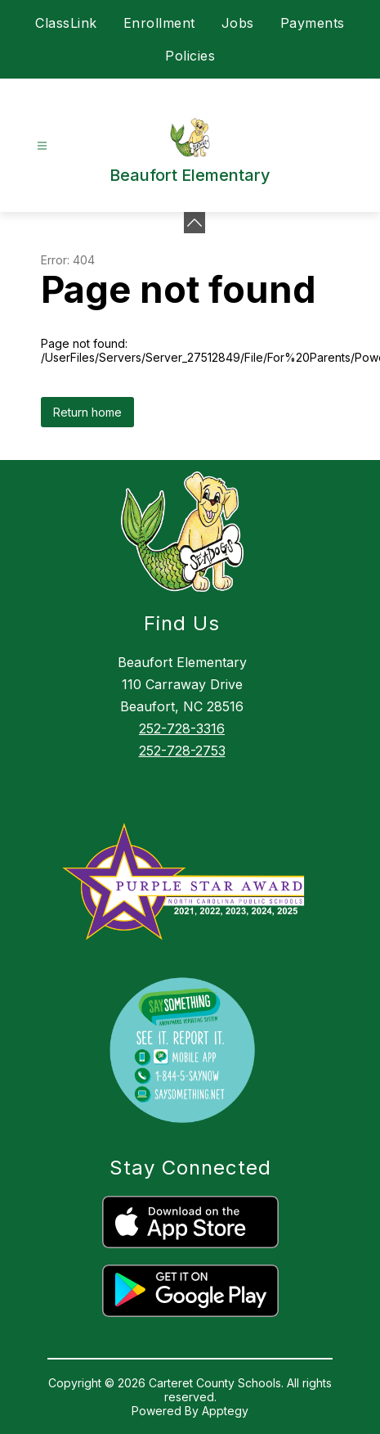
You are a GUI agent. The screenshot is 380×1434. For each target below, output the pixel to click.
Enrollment (159, 23)
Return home (87, 412)
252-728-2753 (182, 750)
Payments (312, 23)
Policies (190, 55)
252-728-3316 (182, 728)
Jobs (237, 23)
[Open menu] (42, 146)
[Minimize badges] (194, 222)
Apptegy (225, 1411)
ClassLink (66, 23)
